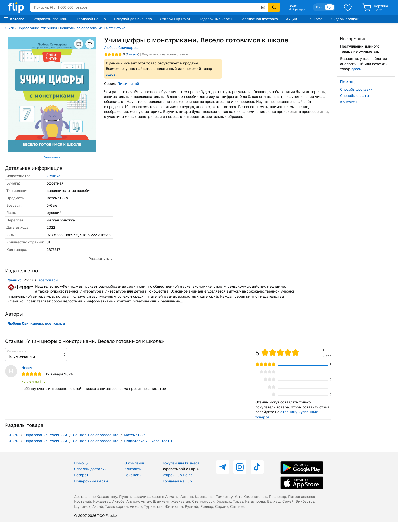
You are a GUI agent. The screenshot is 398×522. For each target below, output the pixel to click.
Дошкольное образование (81, 28)
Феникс (53, 176)
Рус (329, 7)
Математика (115, 28)
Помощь (81, 463)
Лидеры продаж (345, 19)
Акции (291, 19)
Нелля (26, 367)
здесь (110, 74)
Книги (9, 28)
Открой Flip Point (175, 19)
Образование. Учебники (37, 28)
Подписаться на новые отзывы (165, 54)
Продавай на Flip (91, 19)
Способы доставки (356, 89)
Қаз (319, 7)
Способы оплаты (354, 95)
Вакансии (133, 475)
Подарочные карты (215, 19)
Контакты (348, 102)
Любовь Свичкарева (122, 47)
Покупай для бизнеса (133, 19)
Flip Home (314, 19)
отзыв (132, 54)
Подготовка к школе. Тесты (148, 441)
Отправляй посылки (50, 19)
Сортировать (16, 351)
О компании (134, 463)
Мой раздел (297, 9)
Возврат (81, 475)
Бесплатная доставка (259, 19)
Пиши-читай (128, 83)
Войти (293, 6)
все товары (48, 280)
